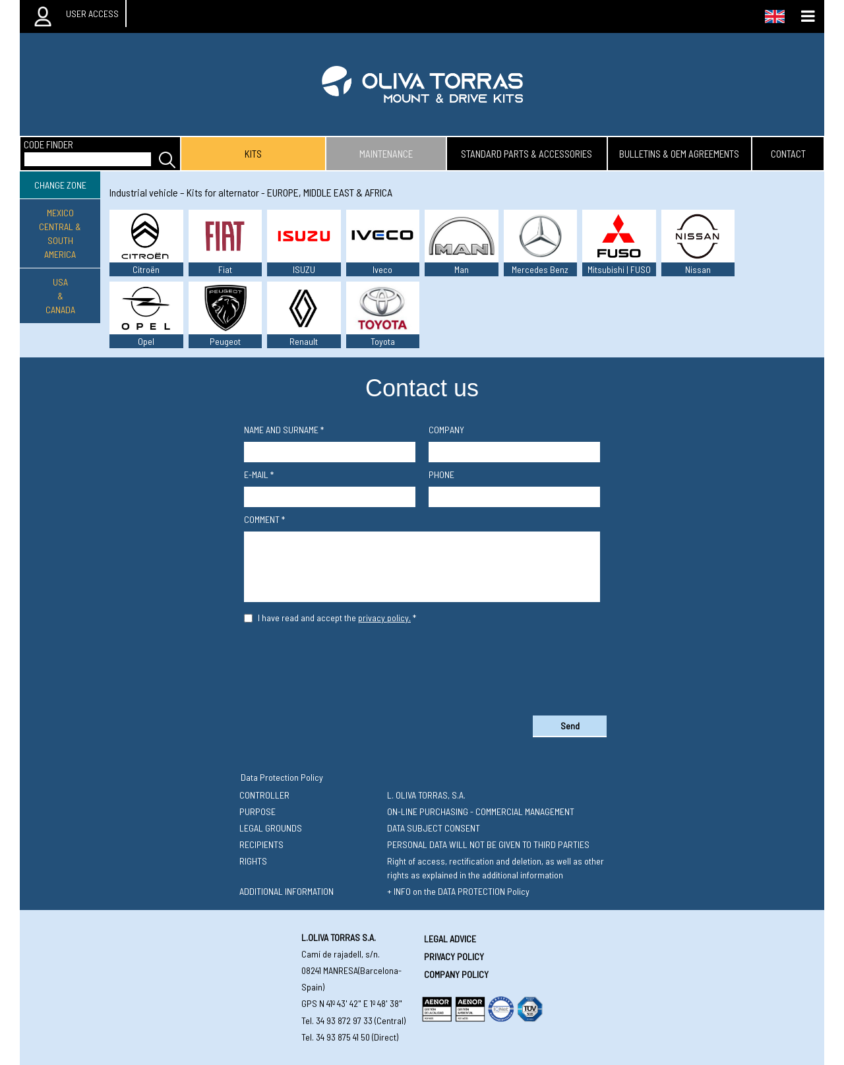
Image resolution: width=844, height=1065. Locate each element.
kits (253, 154)
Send (570, 725)
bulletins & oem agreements (679, 154)
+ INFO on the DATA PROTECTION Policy (458, 891)
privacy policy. (384, 617)
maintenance (386, 154)
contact (788, 154)
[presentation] (422, 666)
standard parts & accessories (526, 154)
